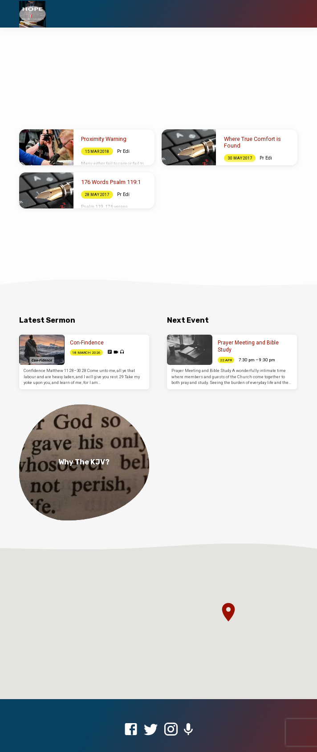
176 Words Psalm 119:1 (111, 182)
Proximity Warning (103, 139)
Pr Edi (123, 151)
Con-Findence (87, 343)
